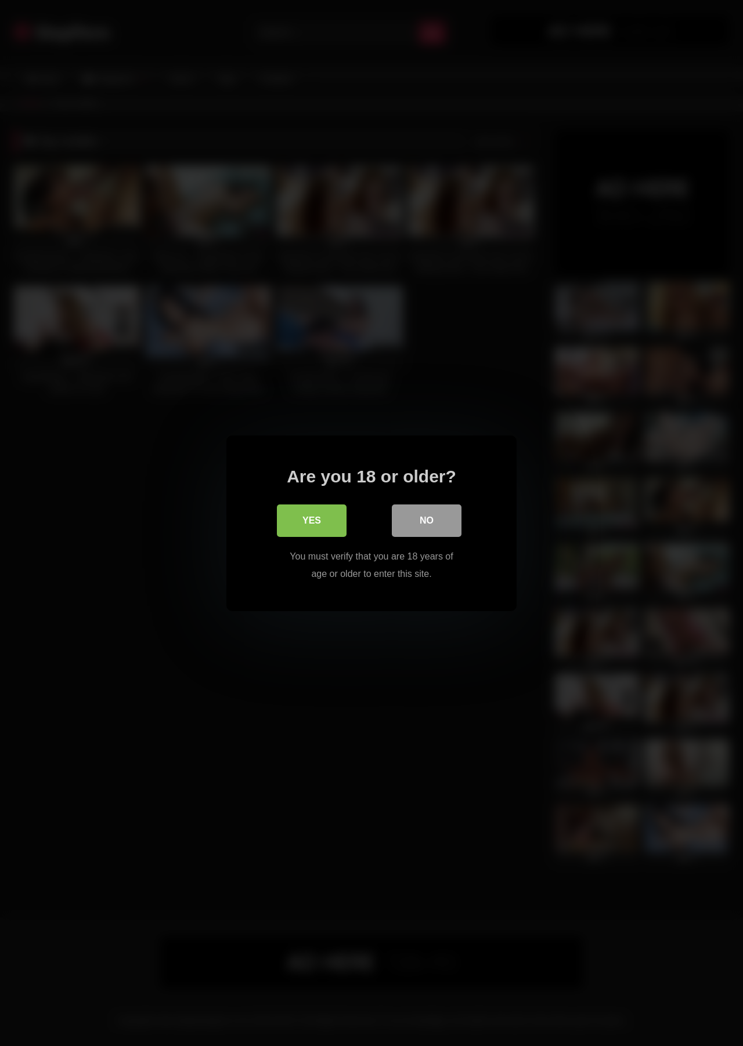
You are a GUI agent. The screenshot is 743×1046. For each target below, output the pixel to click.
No (427, 520)
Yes (311, 520)
